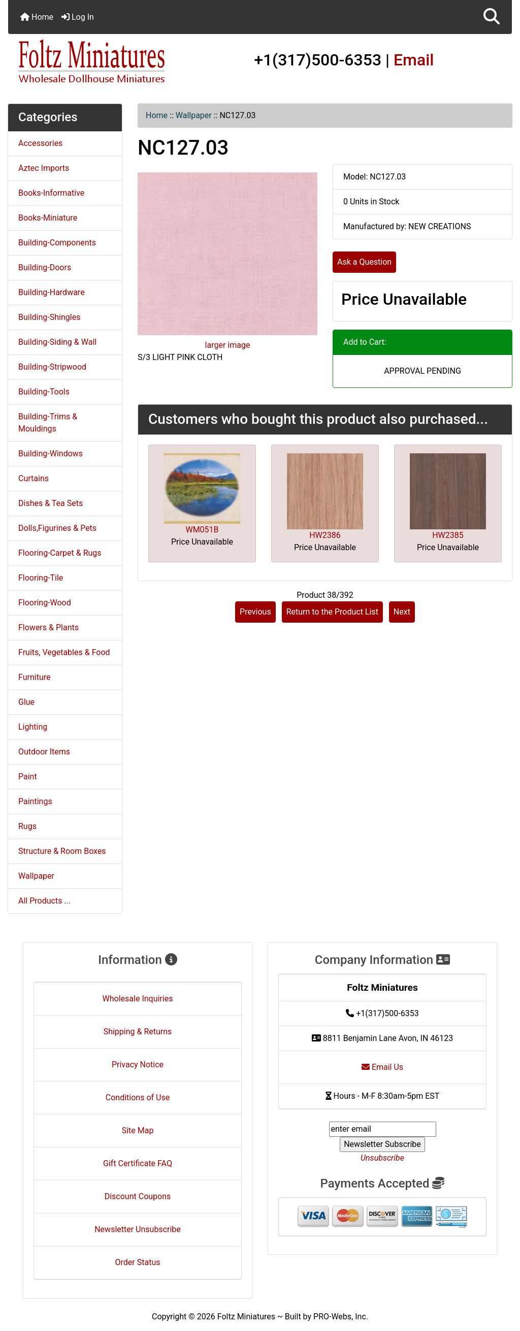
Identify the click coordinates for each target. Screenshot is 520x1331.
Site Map (138, 1130)
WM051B (201, 529)
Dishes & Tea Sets (50, 503)
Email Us (382, 1067)
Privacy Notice (138, 1064)
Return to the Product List (332, 612)
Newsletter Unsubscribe (137, 1229)
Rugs (27, 826)
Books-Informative (51, 193)
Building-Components (57, 242)
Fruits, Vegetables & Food (64, 652)
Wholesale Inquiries (138, 998)
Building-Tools (44, 392)
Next (402, 612)
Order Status (137, 1262)
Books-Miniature (47, 218)
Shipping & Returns (138, 1031)
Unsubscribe (382, 1158)
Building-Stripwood (52, 367)
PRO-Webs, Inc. (340, 1316)
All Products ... (44, 901)
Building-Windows (50, 453)
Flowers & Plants (48, 627)
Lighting (32, 727)
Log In (77, 17)
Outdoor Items (44, 752)
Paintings (35, 801)
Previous (255, 612)
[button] (491, 17)
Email (414, 59)
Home (36, 17)
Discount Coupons (138, 1196)
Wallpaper (194, 115)
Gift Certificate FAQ (137, 1163)
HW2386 (325, 535)
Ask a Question (364, 262)
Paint (27, 776)
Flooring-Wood (44, 602)
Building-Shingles (49, 317)
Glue (26, 702)
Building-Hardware (51, 292)
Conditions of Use (138, 1097)
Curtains (33, 478)
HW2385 (448, 535)
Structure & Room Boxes (62, 851)
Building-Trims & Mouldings (47, 423)
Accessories (40, 143)
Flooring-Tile (40, 578)
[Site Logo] (92, 62)
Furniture (34, 677)
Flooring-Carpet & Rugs (60, 553)
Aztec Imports (43, 168)
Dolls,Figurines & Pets (57, 528)
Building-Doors (44, 267)
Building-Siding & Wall (57, 342)
